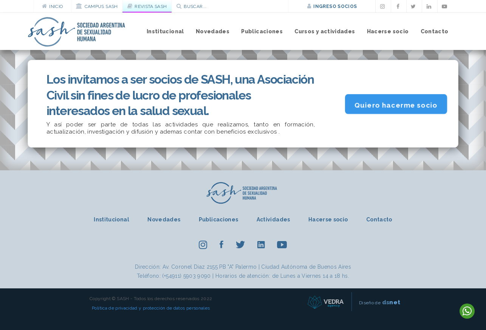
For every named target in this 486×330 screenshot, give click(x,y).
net (391, 302)
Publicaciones (262, 31)
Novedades (212, 31)
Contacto (435, 31)
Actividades (273, 219)
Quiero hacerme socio (396, 105)
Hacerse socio (388, 31)
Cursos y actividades (324, 31)
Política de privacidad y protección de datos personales (151, 308)
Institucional (165, 31)
